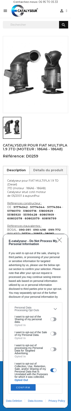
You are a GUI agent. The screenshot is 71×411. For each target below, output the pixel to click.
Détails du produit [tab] (48, 170)
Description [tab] (16, 170)
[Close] (60, 241)
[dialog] (35, 321)
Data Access (35, 400)
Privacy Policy (56, 400)
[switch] (53, 319)
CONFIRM (23, 387)
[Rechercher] (35, 25)
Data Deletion (14, 400)
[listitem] (35, 309)
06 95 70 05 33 (48, 2)
